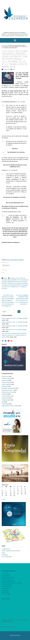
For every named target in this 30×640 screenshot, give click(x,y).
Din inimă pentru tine (7, 586)
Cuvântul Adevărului (7, 584)
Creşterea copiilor (6, 378)
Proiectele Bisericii (7, 396)
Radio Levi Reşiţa (6, 594)
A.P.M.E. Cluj (5, 573)
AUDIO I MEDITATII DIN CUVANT (11, 550)
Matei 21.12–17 (16, 286)
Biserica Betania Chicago (8, 577)
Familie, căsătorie (6, 382)
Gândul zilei (5, 386)
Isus (3, 286)
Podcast (5, 278)
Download (21, 259)
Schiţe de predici (6, 400)
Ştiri (3, 402)
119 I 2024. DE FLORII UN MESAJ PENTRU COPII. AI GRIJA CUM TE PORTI (15, 280)
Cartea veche (5, 376)
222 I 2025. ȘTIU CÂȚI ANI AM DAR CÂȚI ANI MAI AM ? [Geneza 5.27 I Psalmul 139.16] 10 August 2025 (14, 335)
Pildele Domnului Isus (7, 392)
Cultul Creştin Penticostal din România (11, 583)
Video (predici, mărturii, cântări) (10, 405)
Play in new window (12, 259)
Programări (5, 554)
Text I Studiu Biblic (7, 556)
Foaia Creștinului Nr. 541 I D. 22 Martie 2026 (14, 322)
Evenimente (5, 380)
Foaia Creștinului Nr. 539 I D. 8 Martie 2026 (13, 329)
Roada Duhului (6, 398)
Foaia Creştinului (6, 384)
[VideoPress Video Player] (15, 608)
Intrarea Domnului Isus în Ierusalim (19, 285)
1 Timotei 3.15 (13, 278)
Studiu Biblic (5, 404)
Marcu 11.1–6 (7, 286)
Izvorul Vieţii (5, 590)
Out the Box (17, 635)
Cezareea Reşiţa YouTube (8, 581)
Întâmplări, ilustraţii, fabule (9, 388)
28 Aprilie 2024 (11, 281)
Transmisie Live (6, 549)
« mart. (4, 499)
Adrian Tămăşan (6, 575)
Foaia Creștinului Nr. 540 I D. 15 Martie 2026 (14, 326)
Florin (13, 69)
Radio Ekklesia (5, 592)
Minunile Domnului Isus (8, 390)
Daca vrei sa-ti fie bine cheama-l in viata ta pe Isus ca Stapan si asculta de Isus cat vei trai (15, 283)
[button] (15, 40)
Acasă (3, 552)
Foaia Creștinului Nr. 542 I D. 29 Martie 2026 (14, 318)
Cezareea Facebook (7, 579)
